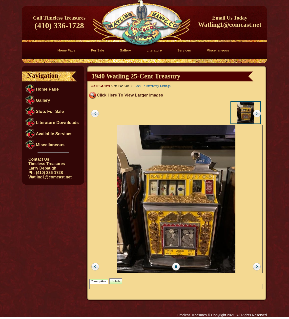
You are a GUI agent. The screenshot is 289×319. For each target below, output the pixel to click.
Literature (154, 50)
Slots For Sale (50, 111)
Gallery (125, 50)
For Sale (97, 50)
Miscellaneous (217, 50)
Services (184, 50)
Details (115, 281)
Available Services (54, 133)
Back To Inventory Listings (152, 86)
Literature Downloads (57, 122)
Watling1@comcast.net (229, 24)
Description (98, 281)
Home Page (67, 50)
